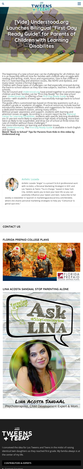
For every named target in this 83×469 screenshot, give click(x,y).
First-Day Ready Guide (54, 96)
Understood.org (31, 91)
